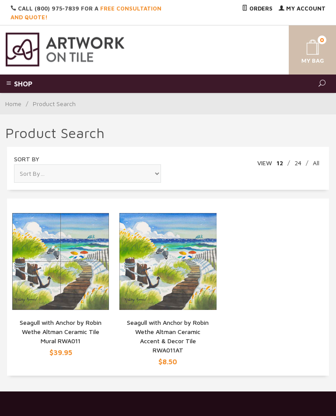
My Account (302, 8)
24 (297, 163)
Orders (257, 8)
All (316, 163)
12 (279, 163)
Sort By (26, 159)
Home (13, 103)
